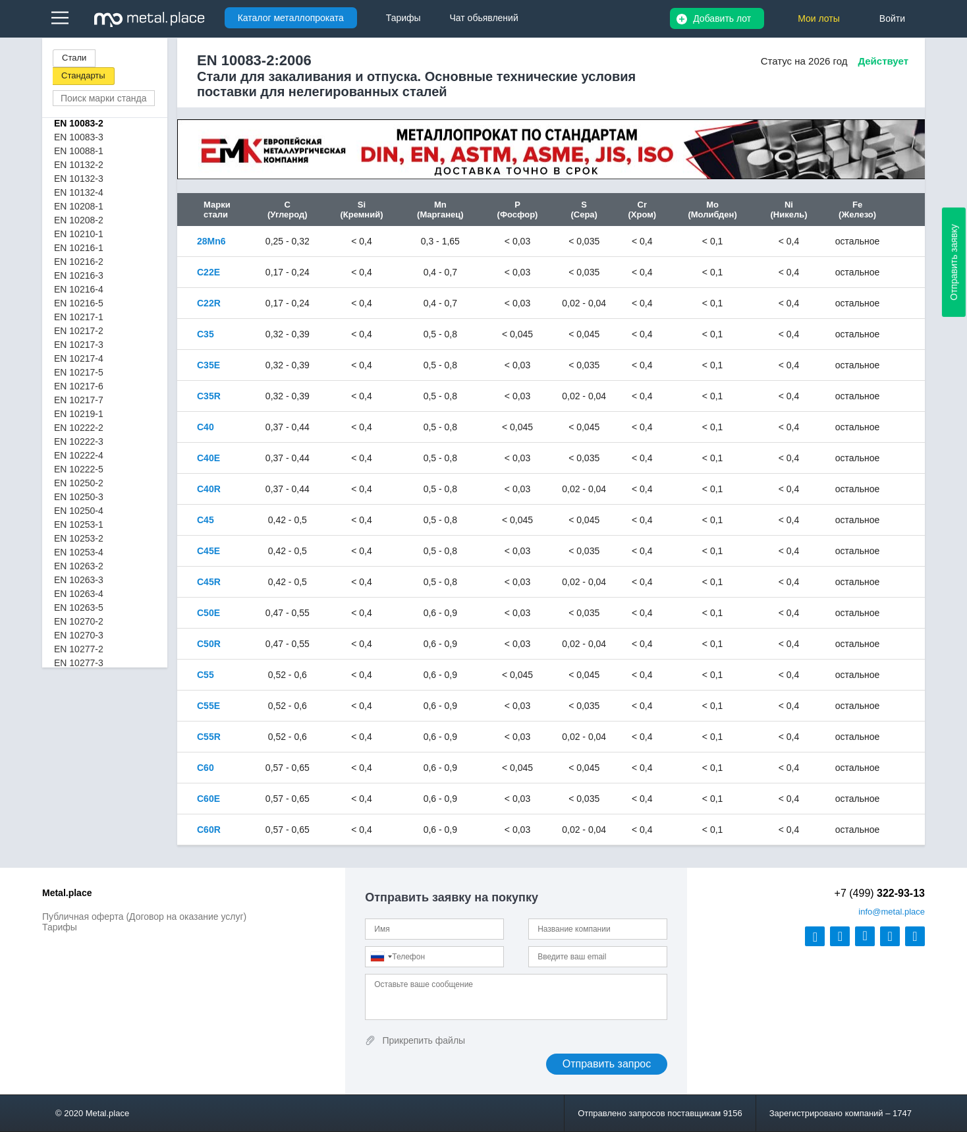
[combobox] (381, 957)
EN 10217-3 (78, 344)
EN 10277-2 (78, 649)
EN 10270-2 (78, 621)
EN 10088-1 (78, 151)
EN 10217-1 (78, 317)
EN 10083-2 (78, 123)
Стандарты (83, 75)
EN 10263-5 (78, 607)
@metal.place (891, 912)
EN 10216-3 (78, 275)
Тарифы (59, 927)
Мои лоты (819, 18)
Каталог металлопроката (291, 18)
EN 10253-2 (78, 538)
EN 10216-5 (78, 303)
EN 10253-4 (78, 552)
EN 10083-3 (78, 137)
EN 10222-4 (78, 455)
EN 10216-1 (78, 247)
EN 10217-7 (78, 400)
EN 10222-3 (78, 441)
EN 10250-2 (78, 483)
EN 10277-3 (78, 663)
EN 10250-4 (78, 510)
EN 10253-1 (78, 524)
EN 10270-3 (78, 635)
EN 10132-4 (78, 192)
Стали (74, 58)
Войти (892, 18)
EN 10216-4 (78, 289)
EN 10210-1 (78, 234)
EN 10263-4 (78, 593)
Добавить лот (722, 18)
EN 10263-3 (78, 580)
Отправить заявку (954, 262)
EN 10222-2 (78, 427)
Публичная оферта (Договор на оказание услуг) (144, 916)
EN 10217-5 (78, 372)
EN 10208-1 (78, 206)
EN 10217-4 (78, 358)
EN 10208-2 (78, 220)
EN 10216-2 (78, 261)
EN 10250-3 (78, 497)
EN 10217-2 (78, 330)
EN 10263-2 (78, 566)
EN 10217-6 (78, 386)
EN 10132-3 (78, 178)
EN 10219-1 (78, 414)
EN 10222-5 (78, 469)
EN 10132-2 (78, 164)
